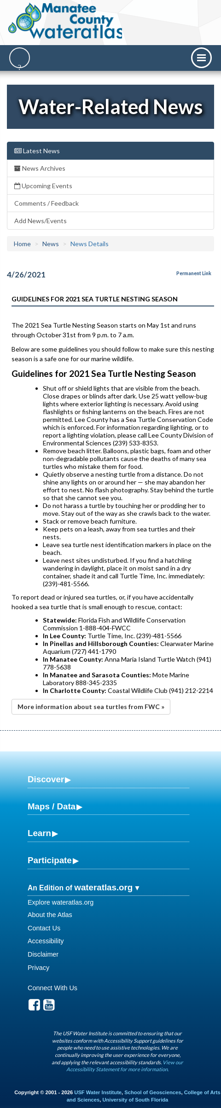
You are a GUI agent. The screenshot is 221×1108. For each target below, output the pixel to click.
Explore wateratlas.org (60, 902)
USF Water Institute (98, 1092)
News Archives (39, 168)
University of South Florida (135, 1099)
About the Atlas (50, 914)
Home (22, 244)
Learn (39, 833)
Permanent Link (193, 273)
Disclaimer (43, 954)
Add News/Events (40, 221)
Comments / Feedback (46, 203)
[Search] (19, 57)
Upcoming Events (43, 186)
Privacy (38, 967)
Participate (50, 860)
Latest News (37, 151)
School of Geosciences (152, 1092)
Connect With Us (52, 988)
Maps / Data (52, 806)
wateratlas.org (103, 887)
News (50, 244)
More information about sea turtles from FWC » (90, 706)
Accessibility (46, 941)
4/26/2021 (26, 274)
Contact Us (44, 928)
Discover (46, 779)
